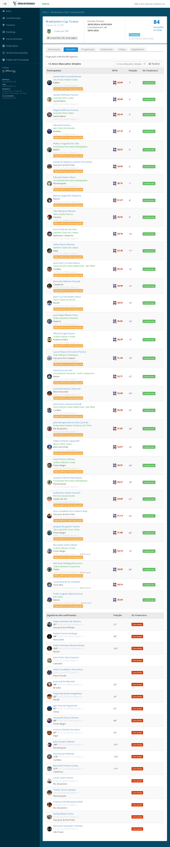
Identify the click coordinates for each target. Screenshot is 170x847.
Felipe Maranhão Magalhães (67, 693)
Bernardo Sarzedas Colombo (68, 825)
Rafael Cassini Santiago (65, 633)
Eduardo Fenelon (62, 125)
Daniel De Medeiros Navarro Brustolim (72, 161)
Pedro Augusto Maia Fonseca (68, 593)
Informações (54, 49)
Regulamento (138, 49)
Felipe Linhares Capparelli (66, 440)
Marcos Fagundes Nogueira (67, 195)
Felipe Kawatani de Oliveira (67, 621)
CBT (67, 31)
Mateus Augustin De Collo (66, 143)
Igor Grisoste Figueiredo (65, 705)
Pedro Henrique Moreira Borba (69, 645)
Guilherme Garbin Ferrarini (67, 492)
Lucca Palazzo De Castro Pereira (69, 351)
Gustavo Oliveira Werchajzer (68, 477)
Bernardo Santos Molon (65, 544)
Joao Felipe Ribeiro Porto (65, 315)
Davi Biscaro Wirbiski (63, 753)
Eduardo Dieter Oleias (64, 177)
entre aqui (144, 3)
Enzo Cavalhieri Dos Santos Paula (70, 511)
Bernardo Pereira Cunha (65, 765)
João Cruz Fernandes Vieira (67, 296)
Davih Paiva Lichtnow (64, 459)
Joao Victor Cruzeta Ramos (66, 262)
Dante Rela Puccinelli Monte (67, 76)
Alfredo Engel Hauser (64, 333)
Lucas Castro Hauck (63, 777)
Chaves (122, 49)
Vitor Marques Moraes (64, 210)
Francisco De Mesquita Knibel (68, 801)
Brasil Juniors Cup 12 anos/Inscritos (68, 12)
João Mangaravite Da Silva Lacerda (70, 422)
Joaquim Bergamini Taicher (66, 526)
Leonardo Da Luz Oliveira (66, 717)
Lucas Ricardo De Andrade (66, 581)
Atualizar (154, 63)
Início (45, 12)
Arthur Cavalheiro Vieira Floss (68, 669)
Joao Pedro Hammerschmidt (67, 404)
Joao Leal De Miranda (64, 681)
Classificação (107, 49)
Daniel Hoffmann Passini (65, 94)
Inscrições (71, 49)
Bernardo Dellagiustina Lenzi (68, 563)
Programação (88, 49)
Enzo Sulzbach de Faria (65, 229)
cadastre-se (159, 3)
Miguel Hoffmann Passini (66, 110)
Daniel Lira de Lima (62, 370)
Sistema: (5, 68)
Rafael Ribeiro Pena (63, 813)
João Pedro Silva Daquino (66, 657)
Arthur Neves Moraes (64, 244)
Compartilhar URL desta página (62, 38)
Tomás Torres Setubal (64, 789)
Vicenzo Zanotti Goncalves (66, 729)
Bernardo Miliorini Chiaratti (66, 281)
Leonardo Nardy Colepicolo (67, 388)
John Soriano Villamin (64, 741)
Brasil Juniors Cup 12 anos (62, 21)
